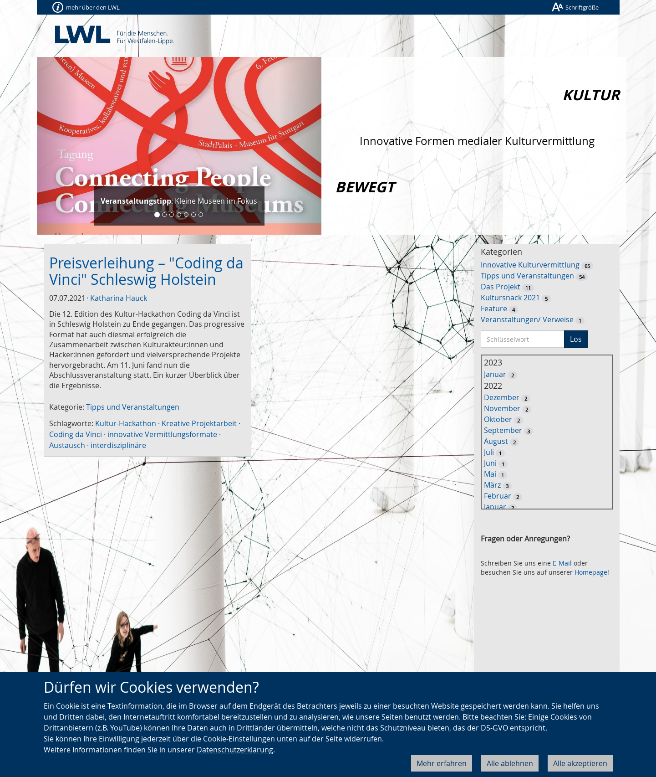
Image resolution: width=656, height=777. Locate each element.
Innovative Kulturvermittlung (530, 265)
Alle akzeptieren (580, 763)
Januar (495, 374)
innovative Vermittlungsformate (162, 434)
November (502, 408)
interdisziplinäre (118, 445)
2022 (493, 385)
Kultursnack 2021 (510, 298)
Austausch (67, 445)
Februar (497, 496)
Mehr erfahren (442, 763)
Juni (490, 463)
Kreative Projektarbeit (199, 423)
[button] (58, 146)
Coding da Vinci (75, 434)
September (503, 430)
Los (576, 339)
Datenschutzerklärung (235, 750)
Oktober (498, 419)
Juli (489, 452)
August (496, 441)
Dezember (501, 397)
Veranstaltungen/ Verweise (527, 319)
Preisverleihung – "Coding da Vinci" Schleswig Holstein (146, 270)
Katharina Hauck (118, 298)
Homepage (591, 572)
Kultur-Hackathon (125, 423)
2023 (493, 362)
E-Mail (562, 563)
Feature (494, 309)
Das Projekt (500, 287)
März (492, 485)
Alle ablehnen (510, 763)
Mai (490, 474)
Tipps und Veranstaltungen (132, 407)
